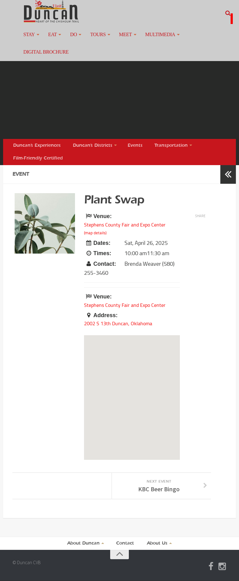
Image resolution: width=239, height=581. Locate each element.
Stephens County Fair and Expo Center (129, 220)
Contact (126, 543)
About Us (157, 543)
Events (134, 137)
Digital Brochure (189, 39)
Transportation (167, 137)
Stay (27, 39)
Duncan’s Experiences (37, 137)
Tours (86, 39)
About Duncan (84, 543)
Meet (110, 39)
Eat (47, 39)
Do (65, 39)
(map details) (95, 229)
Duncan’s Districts (92, 137)
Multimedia (141, 39)
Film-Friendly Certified (37, 153)
